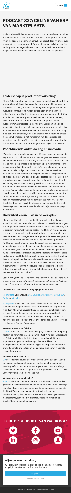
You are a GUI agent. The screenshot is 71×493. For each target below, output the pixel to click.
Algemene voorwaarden (45, 490)
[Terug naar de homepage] (6, 5)
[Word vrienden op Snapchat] (58, 440)
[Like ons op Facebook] (35, 430)
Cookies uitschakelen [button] (35, 479)
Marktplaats (8, 295)
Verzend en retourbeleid (26, 490)
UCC (30, 295)
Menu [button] (62, 5)
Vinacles (16, 298)
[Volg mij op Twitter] (13, 430)
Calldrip (36, 295)
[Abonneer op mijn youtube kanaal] (58, 430)
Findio (6, 298)
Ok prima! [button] (35, 473)
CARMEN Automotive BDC (52, 295)
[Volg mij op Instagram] (35, 440)
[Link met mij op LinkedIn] (13, 440)
